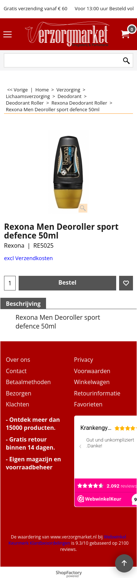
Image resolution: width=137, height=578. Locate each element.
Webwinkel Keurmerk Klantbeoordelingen (67, 540)
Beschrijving (23, 304)
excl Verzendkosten (28, 258)
